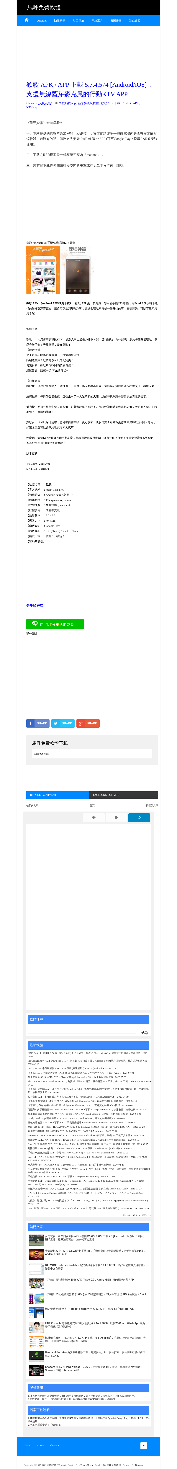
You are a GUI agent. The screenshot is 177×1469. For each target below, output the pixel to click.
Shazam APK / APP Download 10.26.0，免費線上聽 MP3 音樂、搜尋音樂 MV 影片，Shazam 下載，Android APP (85, 1081)
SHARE (36, 723)
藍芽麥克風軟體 (88, 103)
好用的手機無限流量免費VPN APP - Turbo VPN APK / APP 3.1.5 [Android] (66, 1131)
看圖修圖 (116, 20)
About (40, 1445)
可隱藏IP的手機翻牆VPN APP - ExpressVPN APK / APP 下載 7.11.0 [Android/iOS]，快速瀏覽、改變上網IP (82, 1109)
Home (27, 1445)
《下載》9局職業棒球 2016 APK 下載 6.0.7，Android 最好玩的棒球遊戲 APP (89, 1279)
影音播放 (78, 20)
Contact (54, 1445)
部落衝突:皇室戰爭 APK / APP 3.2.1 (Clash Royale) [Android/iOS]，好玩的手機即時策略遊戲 (76, 1101)
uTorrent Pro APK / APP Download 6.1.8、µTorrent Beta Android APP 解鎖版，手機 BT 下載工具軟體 (79, 1135)
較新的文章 (32, 805)
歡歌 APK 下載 (110, 103)
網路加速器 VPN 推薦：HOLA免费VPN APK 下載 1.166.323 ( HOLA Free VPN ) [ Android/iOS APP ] (79, 1126)
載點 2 (60, 536)
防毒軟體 (59, 20)
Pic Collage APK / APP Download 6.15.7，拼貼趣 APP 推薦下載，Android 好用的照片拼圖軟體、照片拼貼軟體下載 (87, 1060)
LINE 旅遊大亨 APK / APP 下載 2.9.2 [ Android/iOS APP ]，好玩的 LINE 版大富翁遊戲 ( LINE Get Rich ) (82, 1208)
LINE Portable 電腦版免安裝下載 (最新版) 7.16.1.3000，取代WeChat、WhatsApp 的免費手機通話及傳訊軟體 (84, 1053)
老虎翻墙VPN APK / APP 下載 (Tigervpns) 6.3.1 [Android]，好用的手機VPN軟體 (69, 1164)
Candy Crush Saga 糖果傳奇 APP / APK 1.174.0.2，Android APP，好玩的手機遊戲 (70, 1118)
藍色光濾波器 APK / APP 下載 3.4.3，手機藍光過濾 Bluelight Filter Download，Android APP (75, 1122)
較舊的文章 (152, 805)
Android (42, 20)
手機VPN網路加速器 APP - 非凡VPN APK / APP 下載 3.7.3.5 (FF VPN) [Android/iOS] (71, 1152)
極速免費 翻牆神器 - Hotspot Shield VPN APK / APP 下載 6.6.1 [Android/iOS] (90, 1308)
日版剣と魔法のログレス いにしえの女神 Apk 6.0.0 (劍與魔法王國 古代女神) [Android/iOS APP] (78, 1188)
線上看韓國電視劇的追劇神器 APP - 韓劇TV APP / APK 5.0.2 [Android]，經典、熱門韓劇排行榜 (78, 1113)
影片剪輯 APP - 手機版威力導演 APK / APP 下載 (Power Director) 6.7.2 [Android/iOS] (71, 1096)
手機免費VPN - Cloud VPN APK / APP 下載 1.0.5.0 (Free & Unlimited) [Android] (68, 1176)
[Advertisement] (92, 52)
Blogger (139, 1465)
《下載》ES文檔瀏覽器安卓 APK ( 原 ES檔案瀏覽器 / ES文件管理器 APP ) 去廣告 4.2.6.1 (74, 1072)
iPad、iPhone (70, 531)
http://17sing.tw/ (55, 489)
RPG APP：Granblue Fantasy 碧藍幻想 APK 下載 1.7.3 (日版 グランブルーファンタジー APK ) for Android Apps (86, 1192)
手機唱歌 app (67, 103)
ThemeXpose (87, 1465)
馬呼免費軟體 (44, 7)
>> (149, 1215)
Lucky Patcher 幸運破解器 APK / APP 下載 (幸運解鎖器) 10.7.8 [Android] (65, 1068)
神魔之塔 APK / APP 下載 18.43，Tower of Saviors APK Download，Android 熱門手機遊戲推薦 (77, 1139)
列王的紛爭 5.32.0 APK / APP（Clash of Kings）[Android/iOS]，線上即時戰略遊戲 (70, 1077)
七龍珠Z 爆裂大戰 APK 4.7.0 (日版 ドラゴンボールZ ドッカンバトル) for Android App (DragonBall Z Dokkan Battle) (88, 1200)
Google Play (53, 525)
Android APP (130, 103)
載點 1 (49, 536)
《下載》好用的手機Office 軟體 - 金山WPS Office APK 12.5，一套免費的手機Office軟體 (74, 1105)
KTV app (31, 107)
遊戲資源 (134, 20)
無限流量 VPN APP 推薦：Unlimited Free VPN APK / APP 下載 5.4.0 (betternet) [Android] (73, 1148)
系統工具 (97, 20)
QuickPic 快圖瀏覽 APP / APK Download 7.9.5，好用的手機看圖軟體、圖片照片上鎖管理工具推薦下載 (81, 1144)
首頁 (92, 805)
